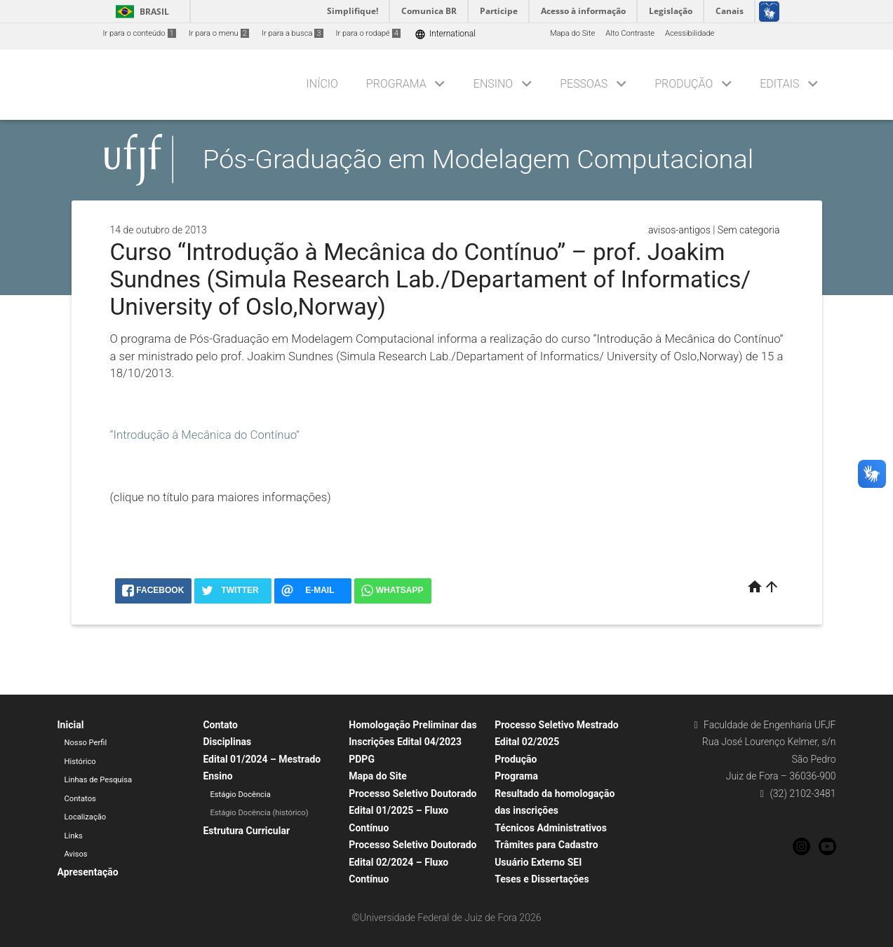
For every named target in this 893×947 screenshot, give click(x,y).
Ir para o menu (219, 33)
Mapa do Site (572, 33)
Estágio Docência (240, 794)
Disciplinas (227, 741)
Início (322, 83)
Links (74, 835)
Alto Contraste (629, 33)
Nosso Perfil (86, 742)
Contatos (80, 798)
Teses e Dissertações (542, 879)
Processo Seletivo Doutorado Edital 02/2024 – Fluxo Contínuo (412, 862)
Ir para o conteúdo (139, 33)
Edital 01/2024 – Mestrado (262, 759)
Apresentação (88, 872)
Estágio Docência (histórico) (259, 812)
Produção (683, 83)
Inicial (71, 724)
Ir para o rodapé (368, 33)
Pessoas (583, 83)
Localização (86, 817)
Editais (779, 83)
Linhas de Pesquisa (99, 779)
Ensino (493, 83)
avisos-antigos (679, 230)
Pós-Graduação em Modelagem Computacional (478, 159)
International (445, 34)
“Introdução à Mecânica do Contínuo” (205, 435)
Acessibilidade (689, 33)
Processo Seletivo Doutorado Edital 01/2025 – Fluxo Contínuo (412, 810)
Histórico (80, 761)
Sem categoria (749, 230)
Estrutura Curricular (246, 830)
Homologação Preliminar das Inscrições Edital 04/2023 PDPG (412, 742)
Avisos (76, 854)
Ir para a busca (292, 33)
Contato (220, 724)
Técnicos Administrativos (551, 827)
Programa (396, 83)
